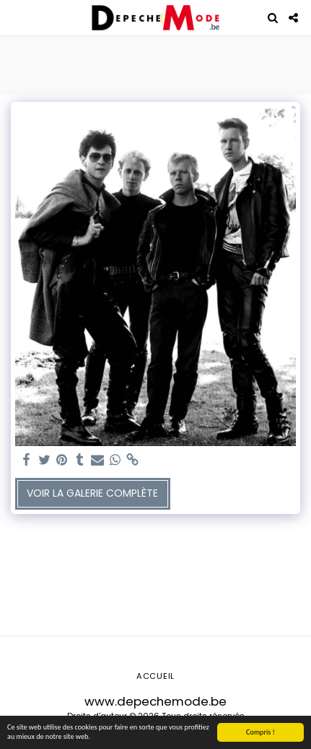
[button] (16, 17)
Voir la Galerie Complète (92, 493)
